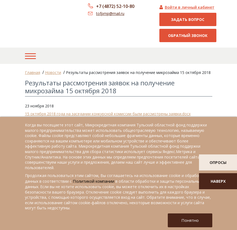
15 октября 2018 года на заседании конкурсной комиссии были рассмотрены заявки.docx (108, 113)
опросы (218, 162)
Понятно (190, 220)
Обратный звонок (187, 35)
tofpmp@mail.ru (110, 13)
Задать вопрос (187, 19)
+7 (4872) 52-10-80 (115, 6)
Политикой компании (93, 181)
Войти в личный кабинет (189, 7)
